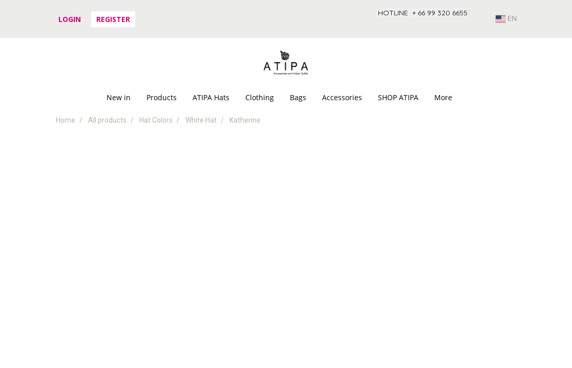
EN (506, 18)
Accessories (342, 97)
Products (161, 97)
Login (69, 19)
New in (119, 97)
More (443, 97)
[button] (469, 98)
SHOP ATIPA (398, 97)
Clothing (259, 97)
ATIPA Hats (211, 97)
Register (113, 19)
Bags (298, 97)
